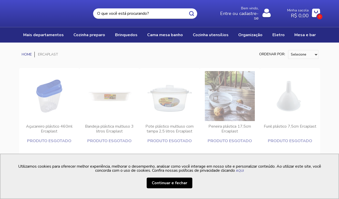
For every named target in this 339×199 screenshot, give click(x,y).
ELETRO (278, 35)
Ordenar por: (272, 54)
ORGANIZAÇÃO (250, 35)
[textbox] (145, 13)
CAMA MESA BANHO (165, 35)
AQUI (240, 171)
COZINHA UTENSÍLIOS (211, 35)
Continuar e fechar (169, 183)
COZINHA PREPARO (89, 35)
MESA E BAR (305, 35)
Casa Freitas (47, 12)
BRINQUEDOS (126, 35)
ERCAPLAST (48, 54)
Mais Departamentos (43, 35)
